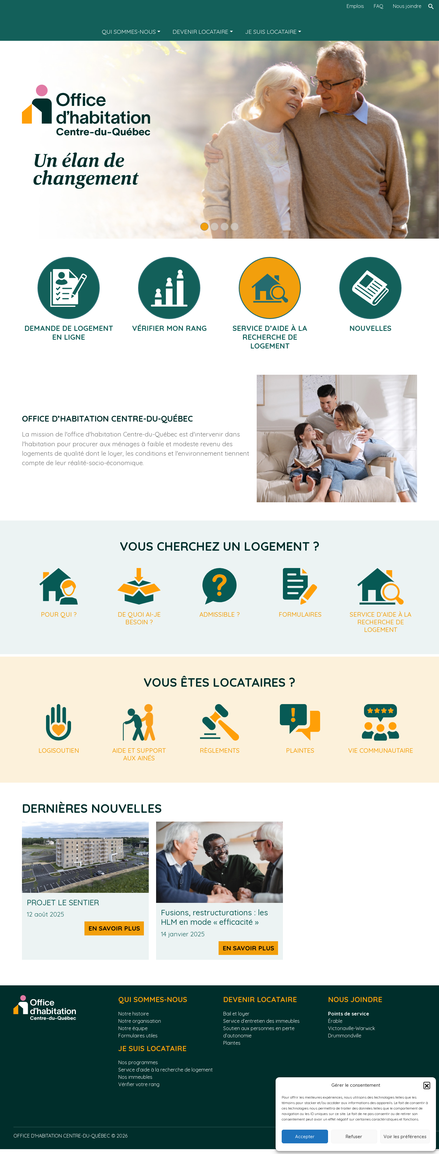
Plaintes (232, 1047)
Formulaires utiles (138, 1040)
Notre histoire (133, 1018)
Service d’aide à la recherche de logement (165, 1075)
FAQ (378, 6)
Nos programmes (138, 1067)
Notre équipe (133, 1033)
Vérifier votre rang (138, 1089)
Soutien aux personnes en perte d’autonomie (258, 1036)
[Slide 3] (224, 227)
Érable (335, 1025)
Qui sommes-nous (129, 31)
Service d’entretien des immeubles (261, 1025)
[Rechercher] (430, 20)
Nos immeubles (135, 1082)
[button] (427, 1085)
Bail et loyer (236, 1018)
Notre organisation (139, 1025)
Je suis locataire (271, 31)
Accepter (305, 1136)
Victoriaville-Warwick (351, 1033)
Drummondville (344, 1040)
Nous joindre (407, 6)
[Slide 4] (234, 227)
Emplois (355, 6)
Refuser (354, 1136)
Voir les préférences (405, 1136)
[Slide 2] (214, 227)
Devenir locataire (200, 31)
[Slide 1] (204, 227)
